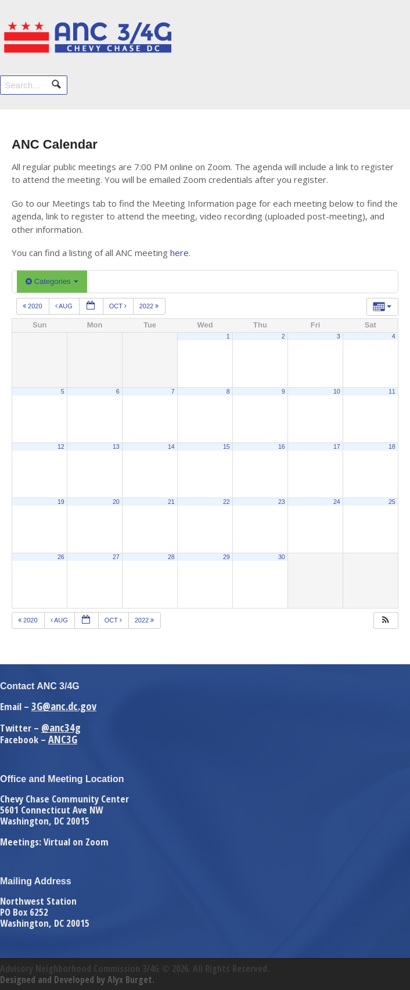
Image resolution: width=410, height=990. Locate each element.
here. (180, 252)
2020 (33, 306)
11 (392, 391)
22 (226, 501)
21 (171, 501)
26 (60, 556)
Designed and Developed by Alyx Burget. (77, 979)
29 (226, 556)
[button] (385, 620)
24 (336, 501)
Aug (64, 306)
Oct (118, 306)
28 (171, 556)
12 (60, 446)
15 (226, 446)
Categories (52, 281)
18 (392, 446)
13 (116, 446)
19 (60, 501)
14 (171, 446)
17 (336, 446)
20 (116, 501)
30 (281, 556)
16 (281, 446)
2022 (150, 306)
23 (281, 501)
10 (336, 391)
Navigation (385, 33)
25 (392, 501)
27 (116, 556)
